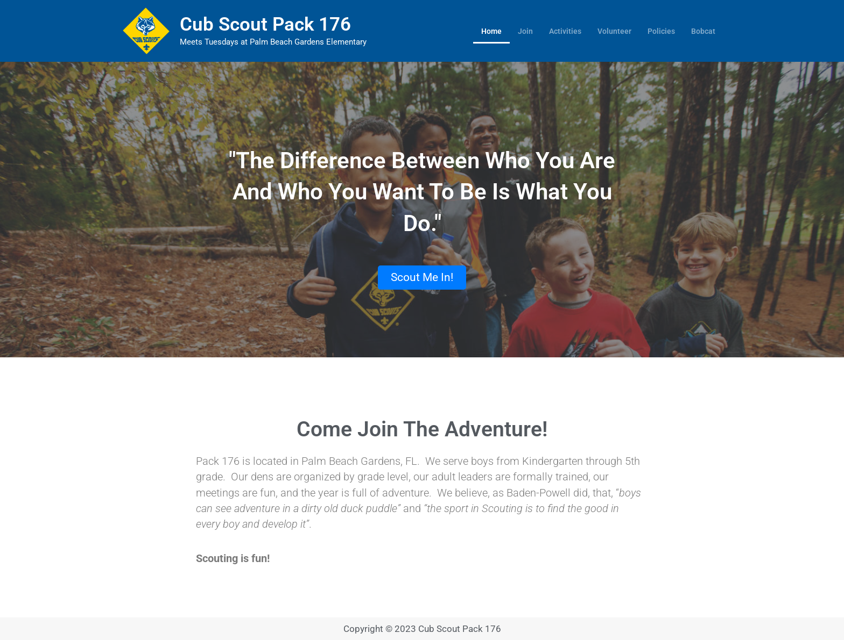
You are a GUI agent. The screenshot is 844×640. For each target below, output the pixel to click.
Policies (661, 31)
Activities (565, 31)
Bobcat (703, 31)
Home (491, 31)
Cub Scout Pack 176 (265, 24)
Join (525, 31)
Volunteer (614, 31)
